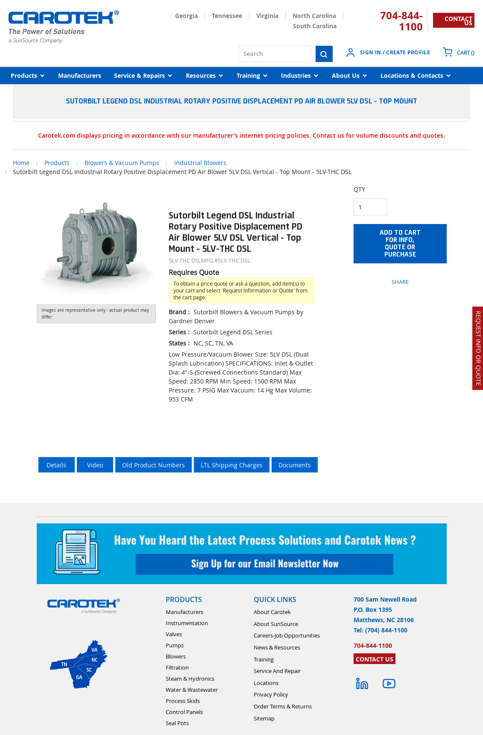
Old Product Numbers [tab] (153, 465)
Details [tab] (56, 465)
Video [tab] (95, 465)
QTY (359, 189)
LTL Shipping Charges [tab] (232, 465)
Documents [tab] (294, 465)
